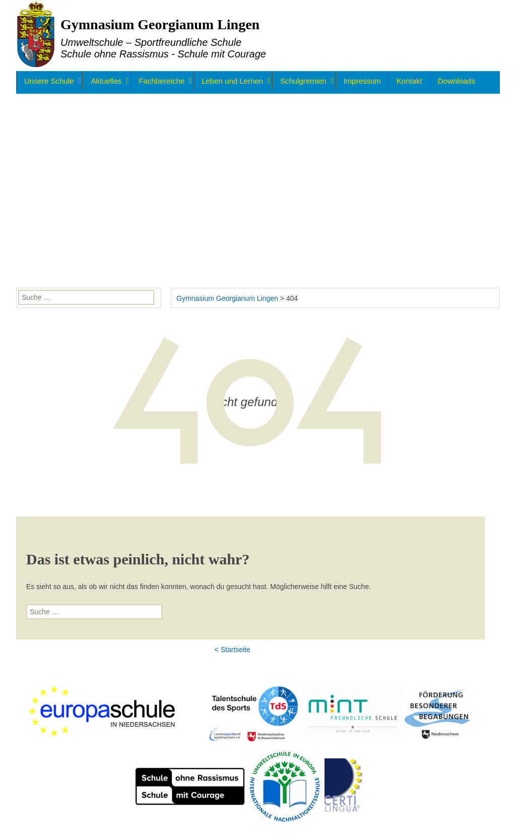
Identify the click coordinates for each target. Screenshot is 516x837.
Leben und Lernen (232, 81)
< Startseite (232, 650)
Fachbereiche (161, 81)
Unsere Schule (49, 81)
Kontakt (409, 81)
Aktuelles (106, 81)
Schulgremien (303, 81)
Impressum (362, 81)
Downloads (456, 81)
